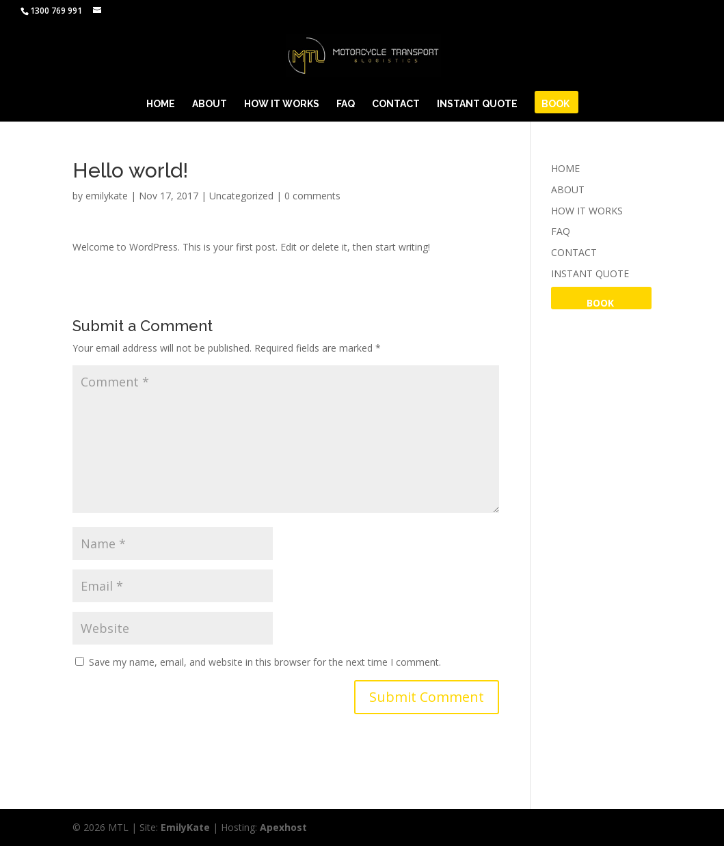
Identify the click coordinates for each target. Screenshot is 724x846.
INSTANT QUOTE (477, 104)
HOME (160, 104)
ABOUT (209, 104)
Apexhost (283, 827)
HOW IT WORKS (281, 104)
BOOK (555, 104)
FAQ (345, 104)
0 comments (312, 195)
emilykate (106, 195)
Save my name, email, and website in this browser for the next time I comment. (265, 661)
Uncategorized (241, 195)
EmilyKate (185, 827)
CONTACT (396, 104)
